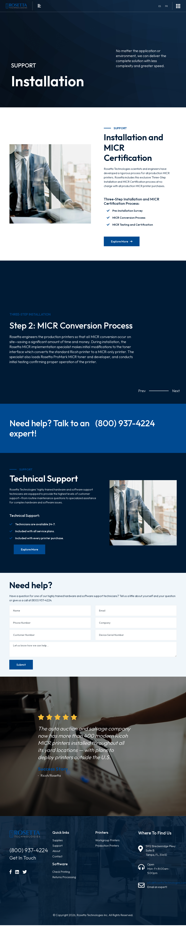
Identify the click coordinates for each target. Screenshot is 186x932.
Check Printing (61, 877)
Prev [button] (140, 391)
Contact (57, 861)
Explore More (121, 241)
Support (57, 851)
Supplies (57, 845)
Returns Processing (64, 882)
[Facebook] (10, 877)
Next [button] (174, 391)
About (56, 856)
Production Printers (107, 851)
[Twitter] (25, 877)
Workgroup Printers (107, 845)
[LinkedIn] (17, 877)
